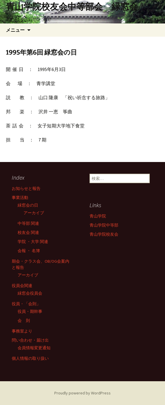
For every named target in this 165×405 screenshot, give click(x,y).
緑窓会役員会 (30, 293)
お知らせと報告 (26, 188)
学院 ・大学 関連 (33, 241)
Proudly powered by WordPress (82, 393)
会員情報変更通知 (34, 347)
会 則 (24, 320)
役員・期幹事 (30, 311)
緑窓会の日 (28, 205)
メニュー (15, 30)
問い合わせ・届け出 (30, 340)
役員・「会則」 (26, 303)
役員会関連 (22, 285)
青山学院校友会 (104, 234)
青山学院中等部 (104, 225)
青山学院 (98, 216)
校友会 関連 (28, 232)
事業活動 (20, 197)
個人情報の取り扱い (30, 358)
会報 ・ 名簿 (29, 250)
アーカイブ (33, 212)
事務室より (22, 331)
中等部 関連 (28, 223)
